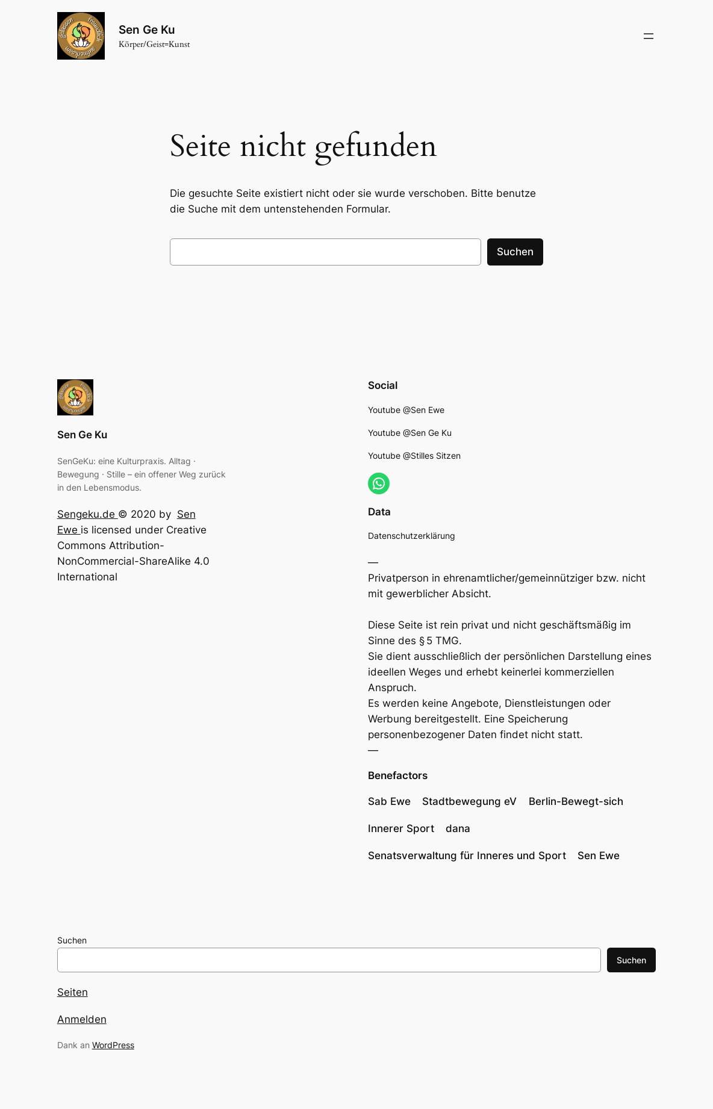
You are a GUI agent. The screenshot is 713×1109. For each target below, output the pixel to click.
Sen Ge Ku (147, 30)
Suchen (515, 252)
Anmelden (82, 1019)
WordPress (113, 1045)
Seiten (72, 992)
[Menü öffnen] (648, 36)
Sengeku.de (87, 514)
